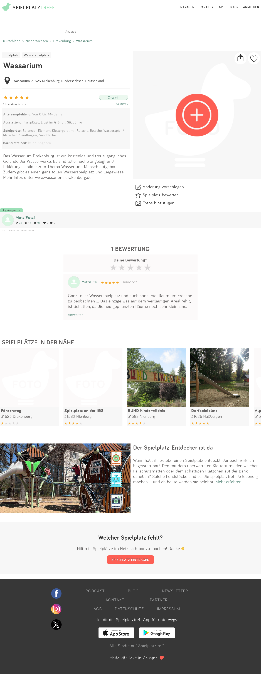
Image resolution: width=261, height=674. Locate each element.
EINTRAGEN (186, 7)
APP (222, 7)
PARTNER (206, 7)
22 (19, 222)
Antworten (75, 314)
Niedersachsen (37, 41)
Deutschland (11, 41)
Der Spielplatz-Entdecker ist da (173, 447)
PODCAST (95, 590)
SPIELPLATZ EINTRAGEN (130, 559)
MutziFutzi (25, 217)
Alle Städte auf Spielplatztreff (136, 645)
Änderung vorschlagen (163, 186)
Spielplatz (11, 55)
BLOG (234, 7)
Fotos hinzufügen (158, 202)
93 (37, 222)
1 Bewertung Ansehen (15, 104)
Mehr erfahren (229, 481)
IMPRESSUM (168, 608)
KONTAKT (115, 599)
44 (27, 222)
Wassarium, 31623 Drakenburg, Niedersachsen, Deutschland (58, 81)
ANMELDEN (251, 7)
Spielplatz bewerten (161, 194)
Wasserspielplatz (36, 55)
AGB (97, 608)
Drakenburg (62, 41)
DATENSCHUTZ (129, 608)
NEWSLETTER (175, 590)
